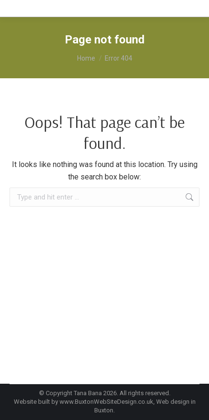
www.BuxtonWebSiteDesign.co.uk (106, 401)
